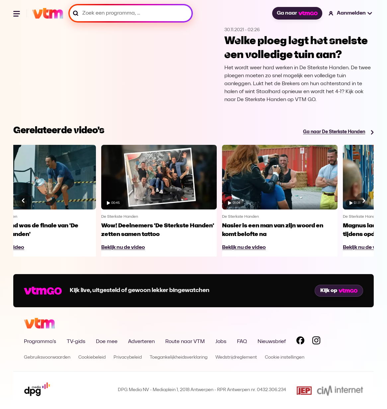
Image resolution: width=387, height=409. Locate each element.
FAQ (242, 341)
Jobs (220, 341)
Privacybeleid (128, 357)
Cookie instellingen (284, 357)
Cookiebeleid (92, 357)
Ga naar (297, 13)
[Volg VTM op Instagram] (316, 341)
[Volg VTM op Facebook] (300, 341)
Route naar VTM (185, 341)
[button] (351, 13)
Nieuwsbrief (272, 341)
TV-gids (76, 341)
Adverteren (141, 341)
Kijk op (338, 290)
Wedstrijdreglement (236, 357)
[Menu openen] (17, 13)
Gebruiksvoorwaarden (47, 357)
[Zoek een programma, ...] (131, 13)
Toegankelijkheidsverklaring (178, 357)
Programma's (40, 341)
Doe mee (106, 341)
